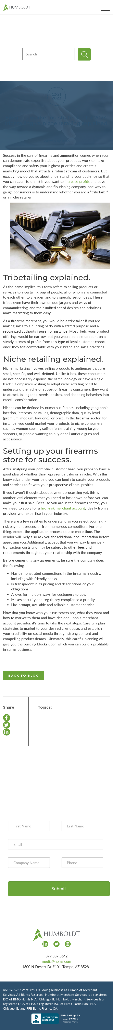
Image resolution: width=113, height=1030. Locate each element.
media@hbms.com (56, 961)
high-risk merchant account (63, 508)
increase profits (77, 181)
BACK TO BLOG (23, 675)
